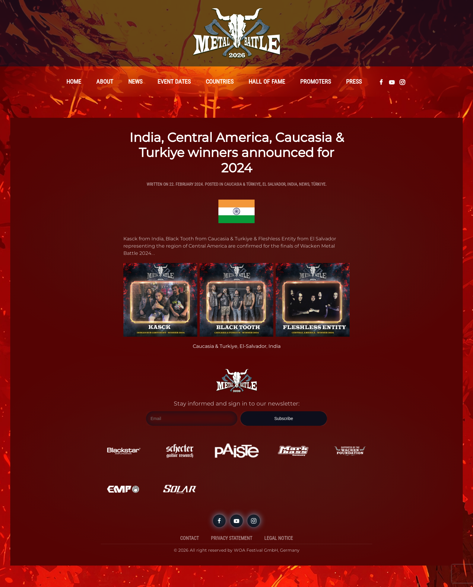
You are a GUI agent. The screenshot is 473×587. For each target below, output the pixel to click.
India (292, 184)
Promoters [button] (315, 81)
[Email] (191, 419)
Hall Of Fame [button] (267, 81)
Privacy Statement (231, 538)
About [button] (104, 81)
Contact (189, 538)
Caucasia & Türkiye (242, 184)
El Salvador (273, 184)
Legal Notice (278, 538)
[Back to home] (236, 33)
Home (73, 81)
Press (354, 81)
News (135, 81)
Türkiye (318, 184)
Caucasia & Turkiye (215, 346)
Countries (219, 81)
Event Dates (174, 81)
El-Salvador (253, 346)
